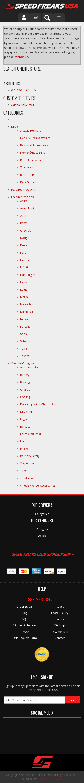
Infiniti (24, 267)
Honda (24, 260)
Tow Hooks (27, 478)
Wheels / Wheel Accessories (37, 485)
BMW (23, 223)
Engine (24, 419)
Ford (23, 253)
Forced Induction (31, 434)
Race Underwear (30, 160)
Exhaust (25, 426)
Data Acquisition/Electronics (38, 404)
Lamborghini (28, 275)
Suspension (27, 463)
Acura (24, 201)
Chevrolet (26, 230)
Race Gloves (28, 182)
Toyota (24, 356)
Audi (23, 216)
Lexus (23, 282)
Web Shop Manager (49, 779)
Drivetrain (26, 412)
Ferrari (24, 245)
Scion (23, 334)
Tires (23, 471)
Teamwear (27, 167)
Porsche (25, 326)
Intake (24, 449)
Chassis (25, 390)
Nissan (24, 319)
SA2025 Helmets (30, 130)
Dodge (24, 238)
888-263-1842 (40, 599)
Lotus (23, 289)
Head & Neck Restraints (35, 138)
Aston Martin (28, 208)
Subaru (24, 341)
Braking (25, 382)
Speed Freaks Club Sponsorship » (43, 554)
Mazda (24, 297)
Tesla (23, 349)
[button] (47, 17)
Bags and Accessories (34, 145)
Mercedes (26, 304)
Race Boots (27, 175)
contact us (21, 57)
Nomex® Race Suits (32, 153)
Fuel (22, 441)
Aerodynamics (29, 367)
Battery (24, 375)
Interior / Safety (29, 456)
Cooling (25, 397)
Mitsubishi (26, 312)
